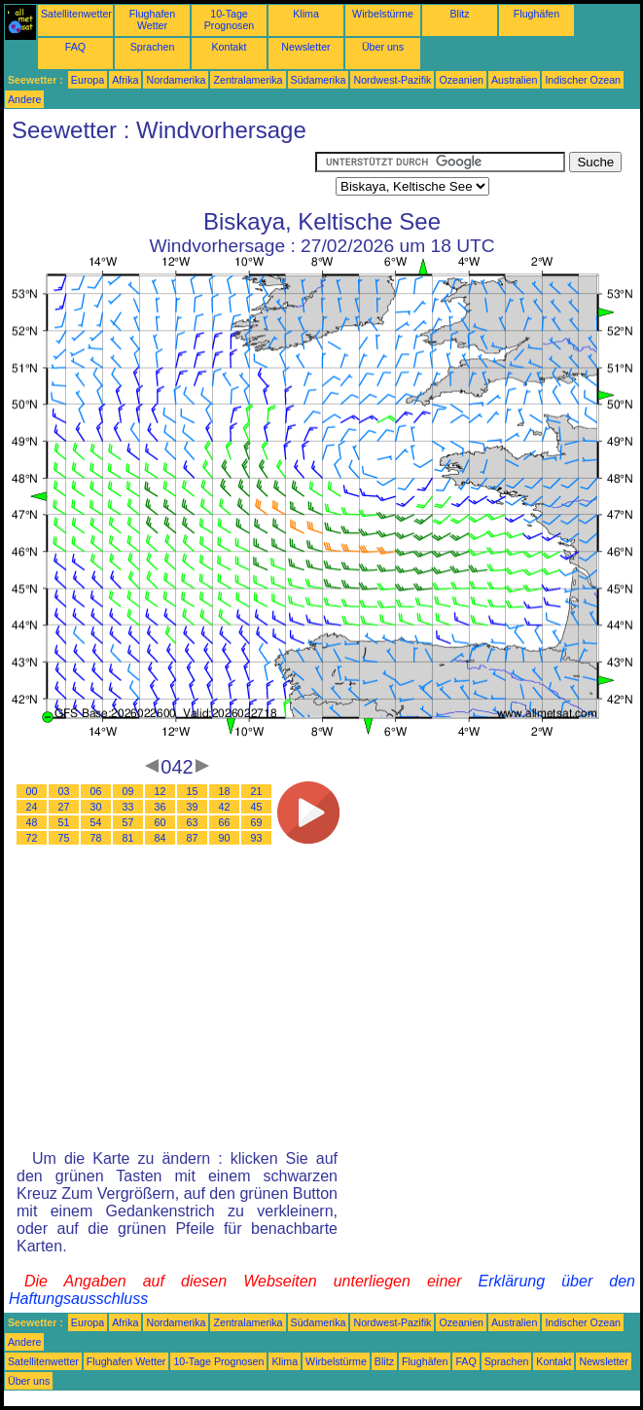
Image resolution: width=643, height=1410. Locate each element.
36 (160, 807)
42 (225, 807)
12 (160, 791)
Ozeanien (461, 80)
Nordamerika (175, 80)
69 (257, 822)
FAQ (75, 47)
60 (160, 822)
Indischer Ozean (583, 80)
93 (257, 838)
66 (225, 822)
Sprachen (152, 47)
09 (128, 791)
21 (257, 791)
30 (96, 807)
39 (192, 807)
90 (225, 838)
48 (32, 822)
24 (32, 807)
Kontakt (228, 47)
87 (192, 838)
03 (64, 791)
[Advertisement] (159, 176)
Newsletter (305, 47)
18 (225, 791)
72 (32, 838)
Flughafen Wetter (152, 19)
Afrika (125, 80)
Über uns (383, 47)
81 (128, 838)
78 (96, 838)
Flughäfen (536, 13)
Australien (514, 80)
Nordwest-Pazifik (392, 80)
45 (257, 807)
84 (160, 838)
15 (192, 791)
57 (128, 822)
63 (192, 822)
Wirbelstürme (382, 13)
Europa (87, 80)
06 (96, 791)
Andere (24, 99)
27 (64, 807)
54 (96, 822)
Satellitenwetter (76, 13)
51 (64, 822)
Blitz (459, 13)
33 (128, 807)
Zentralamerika (247, 80)
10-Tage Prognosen (229, 19)
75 (64, 838)
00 (32, 791)
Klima (306, 13)
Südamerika (318, 80)
